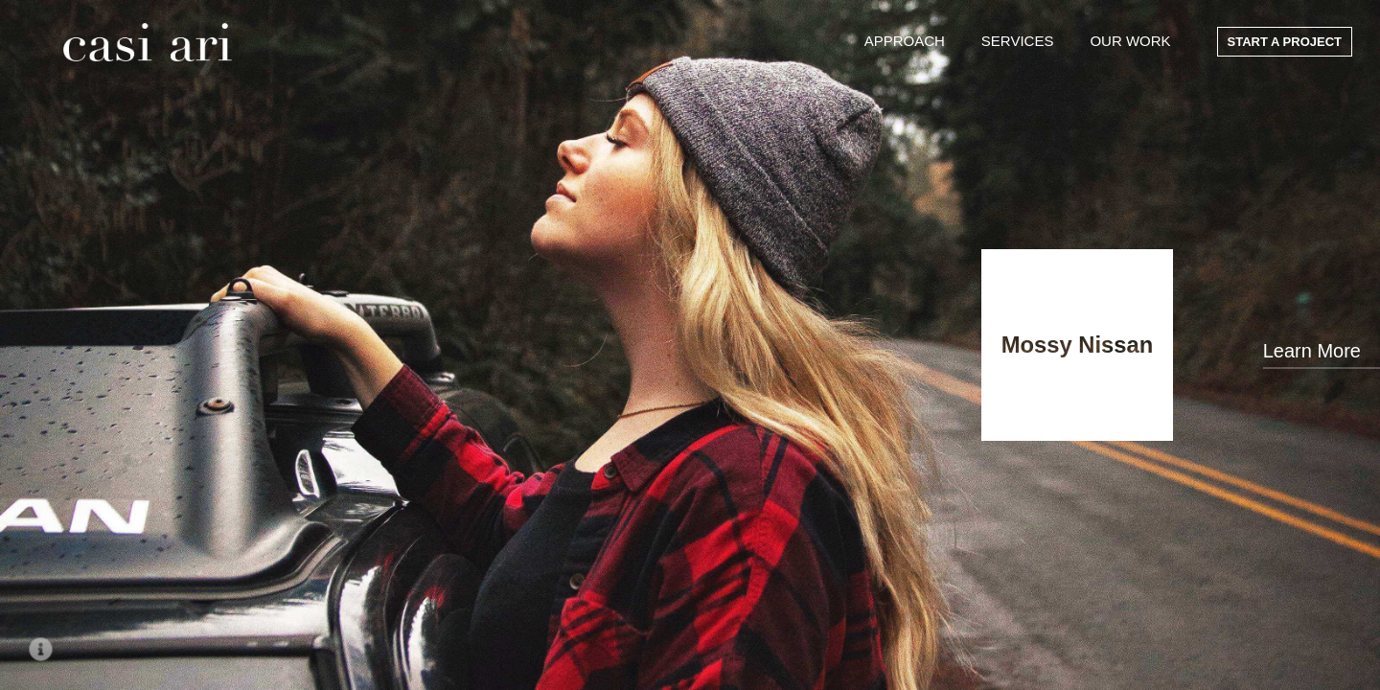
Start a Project (1285, 41)
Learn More (1312, 350)
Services (1017, 41)
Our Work (1130, 41)
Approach (904, 41)
